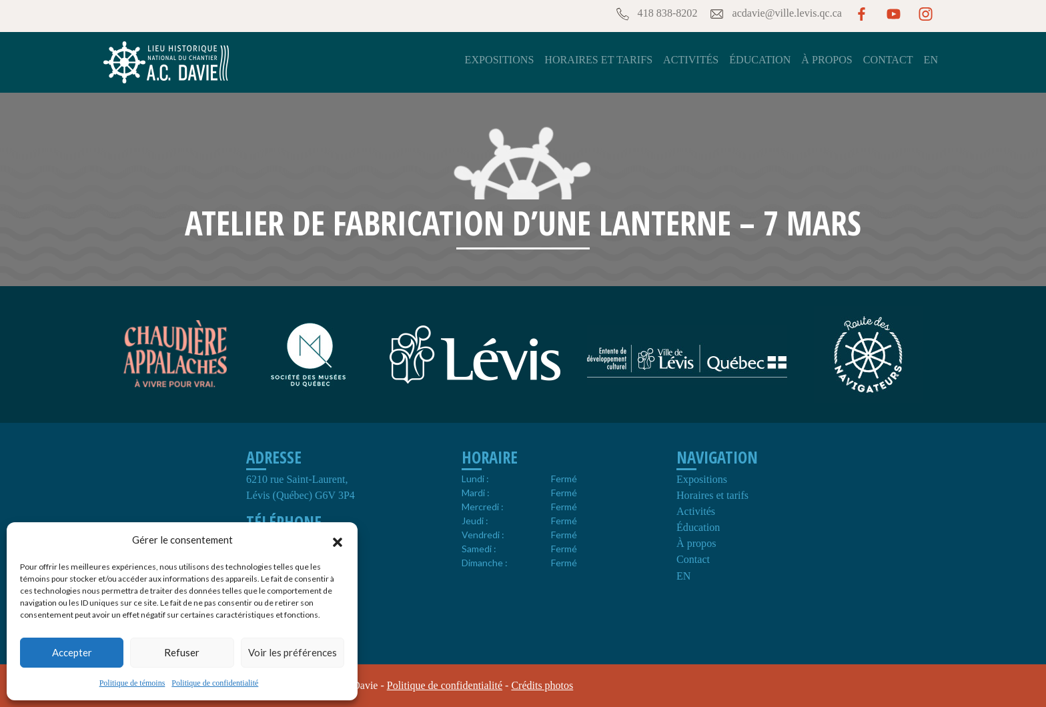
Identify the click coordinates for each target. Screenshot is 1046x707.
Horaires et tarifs (598, 59)
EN (931, 59)
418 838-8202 (656, 14)
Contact (888, 59)
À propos (826, 59)
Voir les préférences (292, 652)
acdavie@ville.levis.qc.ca (775, 14)
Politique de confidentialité (214, 683)
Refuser (181, 652)
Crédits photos (542, 685)
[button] (337, 540)
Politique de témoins (132, 683)
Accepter (72, 652)
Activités (690, 59)
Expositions (499, 59)
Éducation (760, 59)
